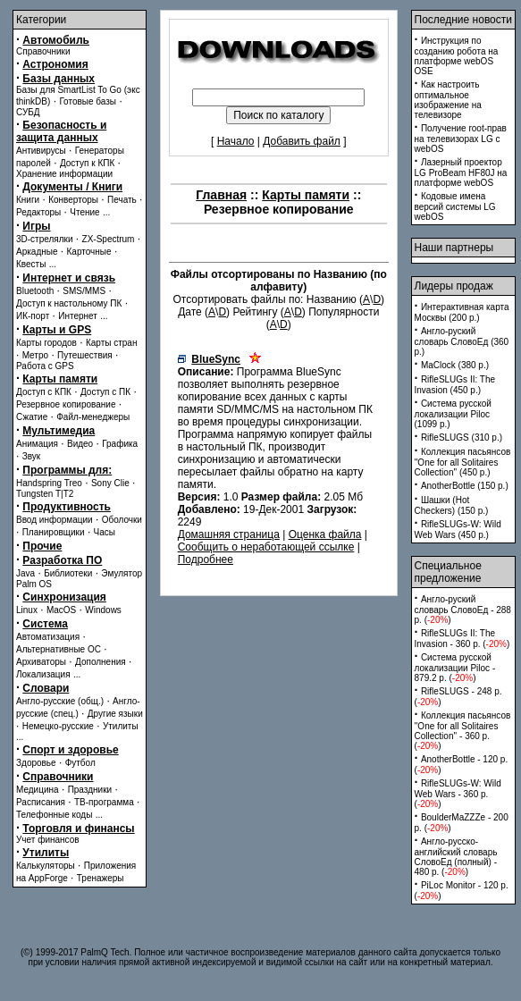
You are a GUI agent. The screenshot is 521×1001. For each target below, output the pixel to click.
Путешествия (85, 355)
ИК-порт (32, 316)
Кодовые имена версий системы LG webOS (455, 206)
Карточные (89, 252)
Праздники (90, 790)
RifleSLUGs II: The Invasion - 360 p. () (462, 638)
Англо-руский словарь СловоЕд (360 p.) (462, 341)
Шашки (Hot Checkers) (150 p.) (452, 505)
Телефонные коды (54, 815)
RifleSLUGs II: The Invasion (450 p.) (455, 384)
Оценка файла (325, 534)
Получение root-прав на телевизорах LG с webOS (461, 138)
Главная (221, 195)
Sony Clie (110, 483)
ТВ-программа (104, 802)
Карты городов (46, 343)
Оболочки (122, 520)
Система (45, 624)
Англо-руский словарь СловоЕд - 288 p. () (463, 609)
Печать (122, 200)
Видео (80, 444)
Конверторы (73, 200)
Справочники (43, 51)
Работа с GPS (45, 366)
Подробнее (205, 559)
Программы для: (67, 470)
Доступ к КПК (87, 163)
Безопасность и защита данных (61, 131)
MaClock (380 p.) (455, 365)
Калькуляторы (45, 866)
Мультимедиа (58, 431)
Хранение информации (64, 174)
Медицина (37, 790)
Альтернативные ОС (58, 649)
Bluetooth (35, 291)
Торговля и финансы (78, 828)
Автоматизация (48, 637)
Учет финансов (48, 840)
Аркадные (37, 252)
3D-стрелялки (44, 239)
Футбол (80, 763)
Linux (27, 610)
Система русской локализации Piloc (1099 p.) (453, 414)
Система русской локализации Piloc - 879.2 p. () (455, 667)
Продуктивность (66, 506)
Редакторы (38, 212)
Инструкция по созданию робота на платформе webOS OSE (457, 56)
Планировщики (53, 532)
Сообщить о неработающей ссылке (266, 547)
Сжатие (31, 417)
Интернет (77, 316)
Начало (236, 141)
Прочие (42, 546)
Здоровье (36, 763)
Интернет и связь (68, 278)
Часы (104, 532)
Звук (31, 456)
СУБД (28, 112)
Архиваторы (41, 662)
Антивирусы (41, 151)
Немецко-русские (58, 726)
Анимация (37, 444)
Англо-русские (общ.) (60, 701)
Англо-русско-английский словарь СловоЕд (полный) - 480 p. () (456, 857)
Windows (103, 610)
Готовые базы (87, 101)
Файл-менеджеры (93, 417)
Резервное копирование (66, 404)
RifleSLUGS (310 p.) (461, 437)
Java (25, 573)
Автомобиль (55, 40)
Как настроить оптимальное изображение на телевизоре (448, 100)
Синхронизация (64, 597)
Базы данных (58, 78)
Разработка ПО (62, 560)
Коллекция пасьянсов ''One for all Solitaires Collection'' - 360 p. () (463, 731)
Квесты (31, 264)
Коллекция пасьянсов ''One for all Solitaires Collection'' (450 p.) (463, 462)
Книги (27, 200)
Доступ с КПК (43, 392)
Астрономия (55, 64)
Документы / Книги (72, 187)
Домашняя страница (229, 534)
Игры (36, 226)
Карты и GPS (56, 330)
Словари (45, 688)
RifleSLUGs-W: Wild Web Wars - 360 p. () (458, 793)
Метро (35, 355)
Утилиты (121, 726)
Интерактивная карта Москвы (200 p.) (462, 312)
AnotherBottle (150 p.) (464, 486)
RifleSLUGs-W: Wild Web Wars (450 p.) (458, 529)
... (106, 212)
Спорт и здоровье (70, 750)
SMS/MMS (84, 291)
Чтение (84, 212)
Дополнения (100, 662)
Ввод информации (54, 520)
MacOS (61, 610)
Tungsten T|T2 (44, 494)
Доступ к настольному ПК (69, 303)
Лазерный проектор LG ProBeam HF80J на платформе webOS (461, 172)
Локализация (43, 674)
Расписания (40, 802)
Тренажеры (100, 878)
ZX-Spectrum (108, 239)
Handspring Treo (49, 483)
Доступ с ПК (105, 392)
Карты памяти (59, 379)
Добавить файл (301, 141)
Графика (120, 444)
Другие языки (115, 714)
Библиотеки (68, 573)
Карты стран (112, 343)
